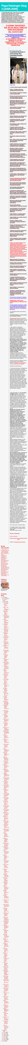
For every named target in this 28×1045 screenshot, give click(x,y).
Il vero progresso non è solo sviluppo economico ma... (6, 746)
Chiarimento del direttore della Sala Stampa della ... (6, 617)
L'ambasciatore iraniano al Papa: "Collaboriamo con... (6, 826)
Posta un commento (13, 536)
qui (20, 366)
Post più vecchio (23, 538)
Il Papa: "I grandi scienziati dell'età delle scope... (6, 720)
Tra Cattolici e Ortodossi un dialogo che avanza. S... (6, 1006)
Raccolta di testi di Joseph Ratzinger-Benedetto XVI (4, 564)
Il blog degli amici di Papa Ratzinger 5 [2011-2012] (5, 561)
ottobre (4, 601)
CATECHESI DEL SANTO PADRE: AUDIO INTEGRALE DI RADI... (6, 972)
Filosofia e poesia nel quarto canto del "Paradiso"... (6, 694)
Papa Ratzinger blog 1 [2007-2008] (5, 575)
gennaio (4, 1039)
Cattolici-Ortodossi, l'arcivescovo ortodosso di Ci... (6, 1002)
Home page (18, 539)
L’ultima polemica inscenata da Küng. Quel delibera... (6, 888)
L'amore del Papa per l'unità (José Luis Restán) (6, 875)
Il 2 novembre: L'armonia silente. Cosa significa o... (6, 762)
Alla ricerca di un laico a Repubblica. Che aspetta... (6, 1018)
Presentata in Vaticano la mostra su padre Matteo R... (6, 945)
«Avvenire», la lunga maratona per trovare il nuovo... (6, 685)
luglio (4, 1033)
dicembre (5, 598)
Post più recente (13, 538)
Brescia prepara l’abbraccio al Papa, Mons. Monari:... (6, 663)
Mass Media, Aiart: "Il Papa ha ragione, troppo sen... (6, 814)
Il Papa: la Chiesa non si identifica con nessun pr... (6, 750)
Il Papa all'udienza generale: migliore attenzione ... (6, 964)
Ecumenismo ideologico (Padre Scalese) (5, 883)
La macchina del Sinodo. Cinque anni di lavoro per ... (6, 901)
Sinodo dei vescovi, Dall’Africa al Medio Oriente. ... (6, 857)
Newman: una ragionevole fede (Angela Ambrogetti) (6, 703)
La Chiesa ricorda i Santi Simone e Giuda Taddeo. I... (6, 959)
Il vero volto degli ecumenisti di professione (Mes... (6, 795)
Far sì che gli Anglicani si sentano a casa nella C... (5, 1022)
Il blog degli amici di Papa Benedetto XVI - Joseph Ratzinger (5, 550)
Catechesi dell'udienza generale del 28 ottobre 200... (5, 927)
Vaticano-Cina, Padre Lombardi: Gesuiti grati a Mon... (6, 941)
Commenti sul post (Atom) (19, 542)
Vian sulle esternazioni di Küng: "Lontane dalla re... (5, 931)
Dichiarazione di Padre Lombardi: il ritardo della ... (6, 647)
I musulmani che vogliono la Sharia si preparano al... (6, 914)
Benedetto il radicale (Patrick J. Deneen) (5, 689)
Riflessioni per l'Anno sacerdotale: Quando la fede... (5, 818)
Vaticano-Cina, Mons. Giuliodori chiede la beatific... (5, 954)
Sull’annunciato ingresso (15, 318)
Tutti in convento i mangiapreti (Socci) (6, 810)
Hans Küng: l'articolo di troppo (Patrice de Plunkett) (5, 879)
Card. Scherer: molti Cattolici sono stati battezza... (6, 799)
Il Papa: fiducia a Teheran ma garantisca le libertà (6, 786)
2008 (3, 1040)
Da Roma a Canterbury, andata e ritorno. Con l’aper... (5, 950)
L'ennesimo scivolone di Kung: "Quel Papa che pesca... (5, 1027)
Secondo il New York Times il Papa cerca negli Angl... (6, 844)
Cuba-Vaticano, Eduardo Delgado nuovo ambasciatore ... (6, 707)
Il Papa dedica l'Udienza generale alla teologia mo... (6, 919)
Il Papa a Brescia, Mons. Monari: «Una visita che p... (6, 671)
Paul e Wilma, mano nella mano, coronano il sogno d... (5, 803)
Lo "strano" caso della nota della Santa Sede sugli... (6, 630)
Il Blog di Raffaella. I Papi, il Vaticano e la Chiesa (5, 553)
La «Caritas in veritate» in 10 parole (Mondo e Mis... (5, 724)
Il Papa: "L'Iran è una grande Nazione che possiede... (6, 822)
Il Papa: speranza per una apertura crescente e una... (6, 852)
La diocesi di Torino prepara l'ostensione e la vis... (6, 871)
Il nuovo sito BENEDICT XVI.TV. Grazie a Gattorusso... (6, 634)
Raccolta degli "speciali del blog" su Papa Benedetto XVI (5, 567)
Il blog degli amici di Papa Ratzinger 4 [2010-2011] (5, 569)
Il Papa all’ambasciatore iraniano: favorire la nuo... (6, 861)
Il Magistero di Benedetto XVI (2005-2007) (4, 558)
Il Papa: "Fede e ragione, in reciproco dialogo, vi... (6, 968)
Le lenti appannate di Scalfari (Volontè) (6, 660)
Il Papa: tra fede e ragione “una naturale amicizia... (6, 986)
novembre (5, 599)
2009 (3, 597)
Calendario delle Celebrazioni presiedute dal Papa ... (6, 922)
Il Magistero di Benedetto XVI (4, 556)
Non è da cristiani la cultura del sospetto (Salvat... (5, 655)
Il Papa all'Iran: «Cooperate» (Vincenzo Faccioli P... (6, 712)
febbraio (4, 1038)
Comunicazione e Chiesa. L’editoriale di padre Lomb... (6, 667)
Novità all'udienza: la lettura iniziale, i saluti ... (6, 994)
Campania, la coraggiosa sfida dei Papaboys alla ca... (5, 840)
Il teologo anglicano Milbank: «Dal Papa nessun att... (6, 775)
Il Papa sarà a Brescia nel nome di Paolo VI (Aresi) (5, 676)
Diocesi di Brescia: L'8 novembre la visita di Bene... (5, 766)
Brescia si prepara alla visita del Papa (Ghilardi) (5, 791)
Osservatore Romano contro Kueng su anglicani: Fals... (6, 936)
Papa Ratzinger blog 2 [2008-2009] (14, 7)
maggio (4, 1035)
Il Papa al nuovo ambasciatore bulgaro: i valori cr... (6, 651)
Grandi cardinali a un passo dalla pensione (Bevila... (6, 681)
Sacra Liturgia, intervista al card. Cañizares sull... (5, 604)
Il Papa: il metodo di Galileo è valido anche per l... (6, 737)
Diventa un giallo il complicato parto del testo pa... (6, 807)
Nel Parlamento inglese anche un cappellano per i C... (6, 732)
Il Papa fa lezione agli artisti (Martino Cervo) (5, 1014)
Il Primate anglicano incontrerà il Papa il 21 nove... (5, 716)
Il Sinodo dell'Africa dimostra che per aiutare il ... (6, 897)
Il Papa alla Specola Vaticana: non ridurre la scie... (6, 754)
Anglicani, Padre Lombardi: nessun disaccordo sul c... (6, 639)
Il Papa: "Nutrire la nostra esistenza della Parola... (6, 998)
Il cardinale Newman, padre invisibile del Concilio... (5, 698)
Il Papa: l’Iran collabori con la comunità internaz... (6, 848)
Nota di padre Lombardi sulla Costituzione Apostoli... (5, 626)
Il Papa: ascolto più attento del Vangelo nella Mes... (5, 977)
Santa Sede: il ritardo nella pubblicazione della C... (6, 643)
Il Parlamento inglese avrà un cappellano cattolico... (6, 771)
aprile (4, 1036)
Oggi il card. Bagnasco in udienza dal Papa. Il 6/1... (6, 758)
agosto (4, 1032)
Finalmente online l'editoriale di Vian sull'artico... (5, 892)
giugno (4, 1034)
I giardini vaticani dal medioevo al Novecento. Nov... (6, 830)
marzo (4, 1037)
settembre (5, 1030)
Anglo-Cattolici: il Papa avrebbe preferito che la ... (6, 906)
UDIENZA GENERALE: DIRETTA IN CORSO (6, 1010)
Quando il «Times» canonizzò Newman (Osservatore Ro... (6, 835)
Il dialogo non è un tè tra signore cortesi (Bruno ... (6, 741)
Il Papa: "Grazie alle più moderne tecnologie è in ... (6, 866)
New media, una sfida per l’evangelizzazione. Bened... (6, 729)
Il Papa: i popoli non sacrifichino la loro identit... (6, 608)
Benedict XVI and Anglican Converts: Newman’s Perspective (18, 363)
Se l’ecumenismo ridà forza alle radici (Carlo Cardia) (6, 779)
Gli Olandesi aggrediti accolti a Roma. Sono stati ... (6, 910)
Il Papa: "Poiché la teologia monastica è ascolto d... (6, 989)
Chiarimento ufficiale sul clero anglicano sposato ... (5, 613)
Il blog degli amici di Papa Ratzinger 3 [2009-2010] (5, 572)
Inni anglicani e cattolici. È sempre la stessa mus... (6, 783)
